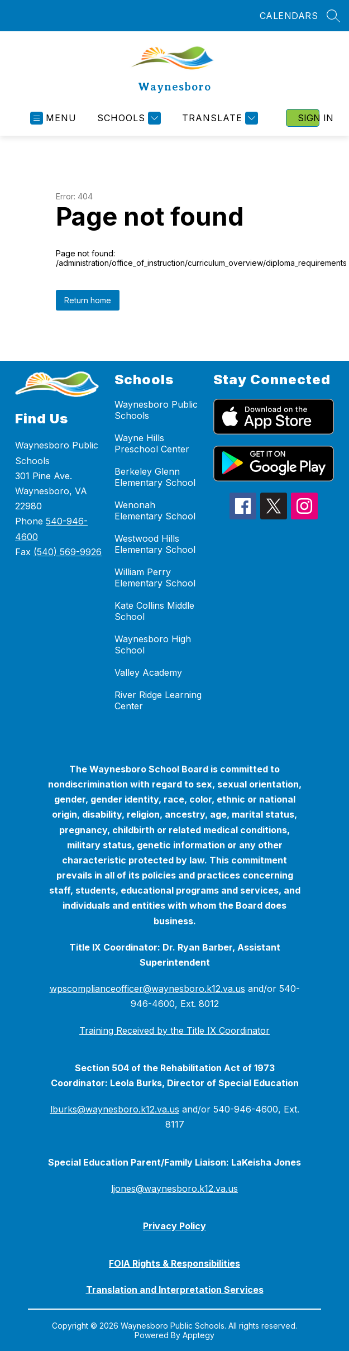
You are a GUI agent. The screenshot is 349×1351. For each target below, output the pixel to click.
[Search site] (333, 15)
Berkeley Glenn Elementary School (154, 477)
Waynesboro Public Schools (156, 410)
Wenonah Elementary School (154, 510)
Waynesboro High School (152, 644)
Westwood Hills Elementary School (154, 544)
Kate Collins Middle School (154, 611)
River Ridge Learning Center (158, 700)
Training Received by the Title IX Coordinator (174, 1030)
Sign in (308, 117)
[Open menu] (53, 118)
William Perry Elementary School (154, 577)
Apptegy (198, 1335)
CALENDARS (289, 15)
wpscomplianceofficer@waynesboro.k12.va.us (147, 988)
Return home (87, 300)
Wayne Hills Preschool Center (151, 443)
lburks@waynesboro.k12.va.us (114, 1109)
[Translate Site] (218, 118)
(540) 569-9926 (68, 551)
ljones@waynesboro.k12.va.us (174, 1188)
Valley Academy (148, 672)
